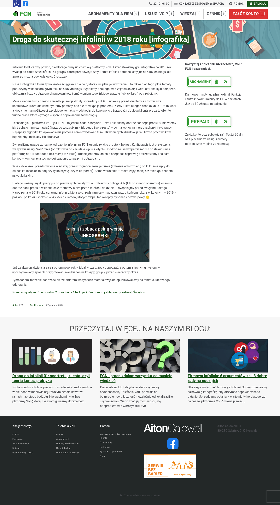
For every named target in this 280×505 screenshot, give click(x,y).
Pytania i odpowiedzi (111, 452)
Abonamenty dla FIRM (113, 13)
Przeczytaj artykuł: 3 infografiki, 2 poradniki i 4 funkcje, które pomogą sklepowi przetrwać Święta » (78, 292)
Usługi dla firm (64, 448)
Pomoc (105, 426)
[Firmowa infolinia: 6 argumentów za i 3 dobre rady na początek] (228, 371)
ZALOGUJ (257, 3)
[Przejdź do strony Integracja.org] (173, 466)
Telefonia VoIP (66, 426)
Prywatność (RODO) (22, 453)
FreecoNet (17, 439)
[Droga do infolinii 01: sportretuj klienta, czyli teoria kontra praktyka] (52, 371)
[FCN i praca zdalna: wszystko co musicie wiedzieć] (140, 373)
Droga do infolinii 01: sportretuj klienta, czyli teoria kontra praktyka (51, 378)
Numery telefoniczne (67, 444)
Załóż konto (248, 13)
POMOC (236, 3)
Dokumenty (106, 442)
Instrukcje (105, 447)
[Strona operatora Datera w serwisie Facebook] (173, 443)
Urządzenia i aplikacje (68, 453)
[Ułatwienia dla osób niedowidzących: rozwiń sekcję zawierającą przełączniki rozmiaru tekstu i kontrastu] (17, 3)
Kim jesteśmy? (22, 426)
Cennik (216, 13)
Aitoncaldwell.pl (20, 444)
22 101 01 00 (159, 3)
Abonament (62, 439)
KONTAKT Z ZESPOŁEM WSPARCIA (199, 3)
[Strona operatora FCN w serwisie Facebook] (24, 3)
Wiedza (190, 13)
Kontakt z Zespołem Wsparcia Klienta (116, 436)
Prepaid (60, 434)
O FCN (15, 434)
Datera (16, 448)
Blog (102, 456)
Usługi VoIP (159, 13)
